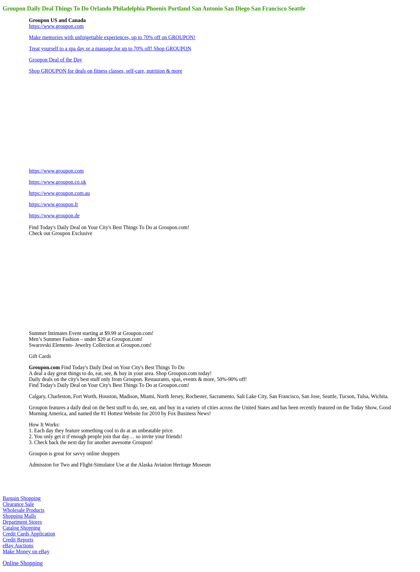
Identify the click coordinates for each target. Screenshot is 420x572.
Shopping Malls (19, 516)
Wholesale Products (24, 510)
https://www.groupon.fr (53, 204)
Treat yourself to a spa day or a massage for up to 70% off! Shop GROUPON (110, 48)
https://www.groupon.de (54, 215)
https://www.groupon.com (56, 26)
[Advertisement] (78, 120)
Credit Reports (18, 539)
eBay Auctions (18, 545)
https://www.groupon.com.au (59, 193)
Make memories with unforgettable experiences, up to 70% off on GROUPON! (112, 37)
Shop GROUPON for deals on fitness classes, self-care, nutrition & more (105, 71)
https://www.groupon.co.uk (57, 182)
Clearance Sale (18, 504)
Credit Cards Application (29, 533)
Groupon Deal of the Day (55, 59)
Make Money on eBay (26, 551)
